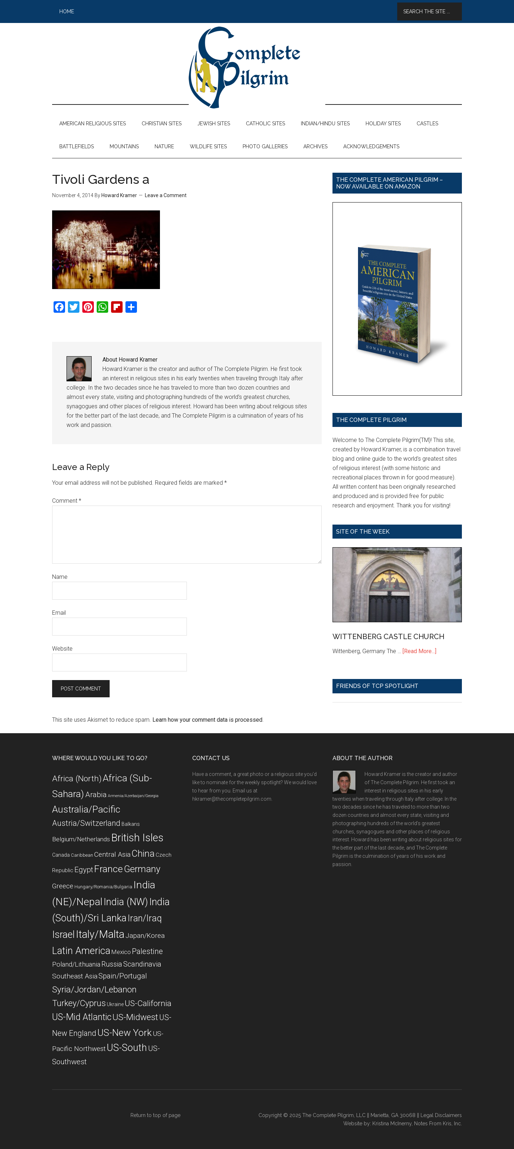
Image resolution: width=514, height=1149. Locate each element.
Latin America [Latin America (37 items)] (81, 951)
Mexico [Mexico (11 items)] (121, 951)
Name (60, 576)
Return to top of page (155, 1115)
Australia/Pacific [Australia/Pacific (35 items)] (86, 809)
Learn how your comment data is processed (207, 719)
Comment (66, 500)
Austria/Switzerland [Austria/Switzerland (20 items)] (86, 823)
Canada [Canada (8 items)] (61, 855)
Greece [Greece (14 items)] (62, 886)
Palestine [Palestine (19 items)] (147, 951)
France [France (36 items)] (108, 869)
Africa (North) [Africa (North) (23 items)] (77, 778)
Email (59, 612)
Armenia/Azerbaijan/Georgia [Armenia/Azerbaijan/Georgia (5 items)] (133, 796)
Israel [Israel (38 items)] (63, 934)
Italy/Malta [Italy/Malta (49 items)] (100, 934)
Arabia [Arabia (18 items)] (96, 794)
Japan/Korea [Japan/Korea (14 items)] (145, 936)
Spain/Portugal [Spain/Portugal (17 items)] (122, 976)
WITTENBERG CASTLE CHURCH (388, 636)
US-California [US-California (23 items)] (148, 1003)
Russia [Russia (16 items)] (111, 964)
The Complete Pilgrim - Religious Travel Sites (257, 67)
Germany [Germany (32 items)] (142, 869)
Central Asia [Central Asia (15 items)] (112, 854)
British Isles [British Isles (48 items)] (137, 838)
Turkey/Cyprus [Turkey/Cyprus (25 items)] (79, 1003)
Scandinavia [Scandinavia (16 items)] (142, 964)
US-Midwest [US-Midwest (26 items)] (135, 1017)
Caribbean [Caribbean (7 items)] (82, 855)
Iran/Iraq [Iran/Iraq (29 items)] (145, 918)
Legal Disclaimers (441, 1115)
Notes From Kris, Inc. (438, 1123)
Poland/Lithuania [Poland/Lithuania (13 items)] (76, 964)
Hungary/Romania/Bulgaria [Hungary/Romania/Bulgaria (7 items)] (103, 886)
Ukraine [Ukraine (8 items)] (115, 1004)
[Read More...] (419, 651)
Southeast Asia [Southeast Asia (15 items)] (74, 976)
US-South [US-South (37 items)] (127, 1047)
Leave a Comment (166, 195)
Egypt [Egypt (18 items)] (83, 869)
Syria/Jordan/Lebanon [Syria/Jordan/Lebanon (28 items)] (94, 989)
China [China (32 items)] (143, 853)
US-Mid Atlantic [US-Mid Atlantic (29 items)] (81, 1017)
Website (62, 648)
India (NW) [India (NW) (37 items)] (126, 902)
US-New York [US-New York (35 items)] (124, 1032)
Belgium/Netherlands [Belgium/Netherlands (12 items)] (81, 839)
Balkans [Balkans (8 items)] (130, 824)
